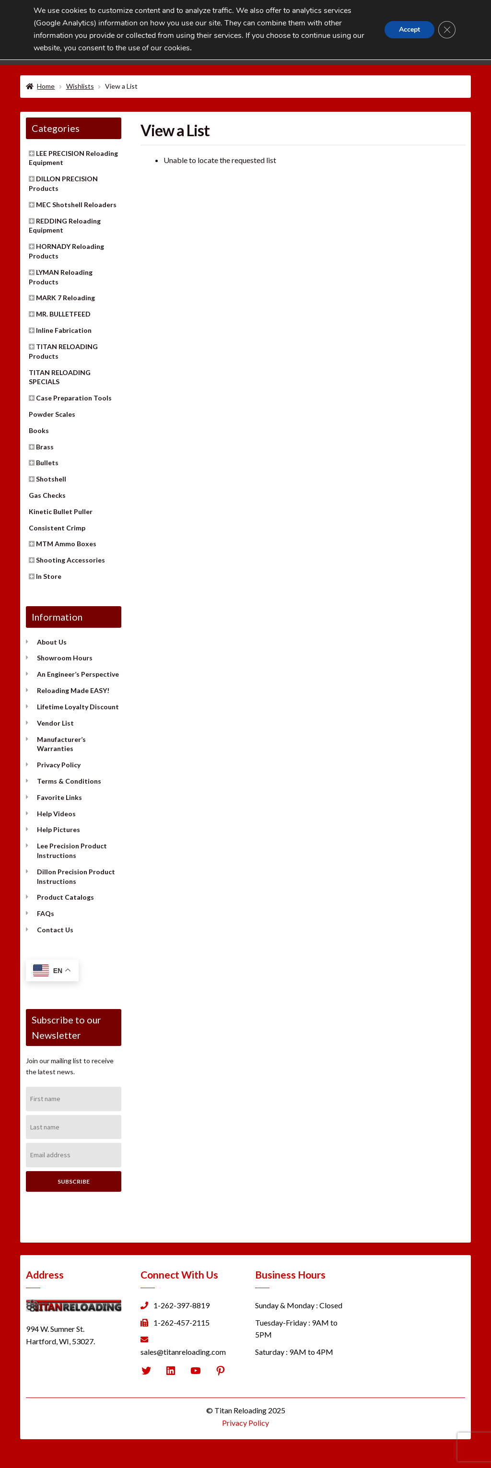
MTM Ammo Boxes (66, 544)
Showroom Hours (65, 658)
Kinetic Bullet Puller (61, 511)
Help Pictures (58, 829)
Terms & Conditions (69, 781)
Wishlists (80, 86)
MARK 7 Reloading (65, 298)
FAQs (45, 913)
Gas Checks (47, 495)
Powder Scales (52, 414)
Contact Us (55, 930)
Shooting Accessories (70, 560)
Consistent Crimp (57, 528)
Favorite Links (59, 797)
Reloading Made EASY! (73, 690)
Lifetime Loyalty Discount (78, 707)
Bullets (47, 462)
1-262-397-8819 (181, 1305)
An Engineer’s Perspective (78, 674)
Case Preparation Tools (74, 398)
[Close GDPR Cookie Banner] (447, 29)
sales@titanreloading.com (183, 1351)
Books (39, 430)
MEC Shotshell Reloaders (76, 204)
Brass (45, 447)
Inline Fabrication (64, 330)
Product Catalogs (65, 897)
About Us (52, 642)
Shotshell (51, 479)
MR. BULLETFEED (63, 314)
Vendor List (55, 723)
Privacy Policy (59, 765)
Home (46, 86)
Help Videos (56, 814)
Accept (409, 29)
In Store (48, 576)
